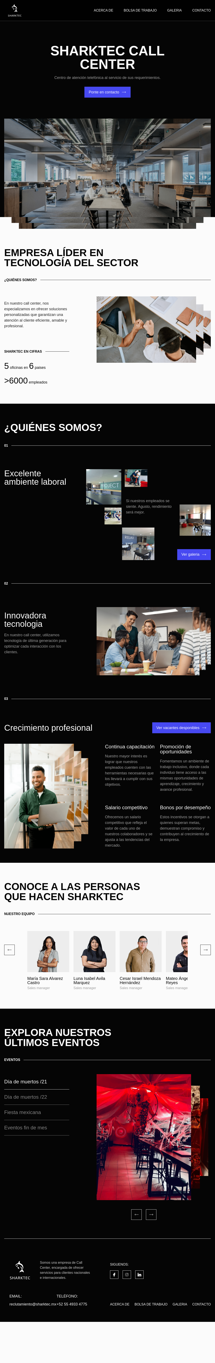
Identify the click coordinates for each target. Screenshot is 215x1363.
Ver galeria (190, 554)
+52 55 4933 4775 (71, 1345)
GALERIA (174, 10)
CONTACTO (201, 10)
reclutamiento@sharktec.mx (32, 1345)
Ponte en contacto (104, 92)
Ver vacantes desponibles (177, 728)
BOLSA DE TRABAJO (140, 10)
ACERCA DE (103, 10)
